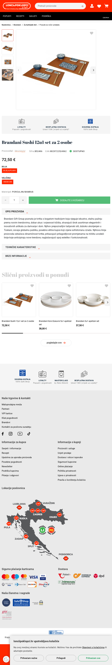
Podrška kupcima (11, 469)
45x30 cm (7, 182)
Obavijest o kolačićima (93, 647)
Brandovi (6, 421)
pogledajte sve (54, 342)
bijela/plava (9, 170)
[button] (93, 70)
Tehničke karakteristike (22, 247)
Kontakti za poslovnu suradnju (17, 425)
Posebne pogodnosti (12, 460)
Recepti (21, 16)
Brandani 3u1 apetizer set (87, 321)
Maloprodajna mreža (12, 403)
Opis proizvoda (16, 211)
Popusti (7, 16)
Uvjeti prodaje (65, 451)
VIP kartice (7, 412)
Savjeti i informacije (12, 447)
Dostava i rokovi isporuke (71, 456)
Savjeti (35, 16)
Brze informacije (18, 256)
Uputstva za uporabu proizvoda (18, 456)
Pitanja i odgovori (11, 473)
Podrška (50, 16)
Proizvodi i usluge (67, 447)
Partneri (6, 407)
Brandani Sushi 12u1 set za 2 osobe (18, 321)
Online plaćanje (66, 465)
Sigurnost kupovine (68, 460)
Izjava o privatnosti (67, 473)
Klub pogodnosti (10, 416)
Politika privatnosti (67, 469)
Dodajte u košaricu (69, 200)
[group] (56, 69)
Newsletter (7, 465)
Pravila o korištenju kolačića (72, 478)
